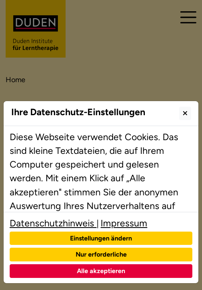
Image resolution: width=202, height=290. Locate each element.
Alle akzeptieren (101, 271)
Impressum (124, 223)
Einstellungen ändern (101, 238)
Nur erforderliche (101, 254)
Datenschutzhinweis (53, 223)
